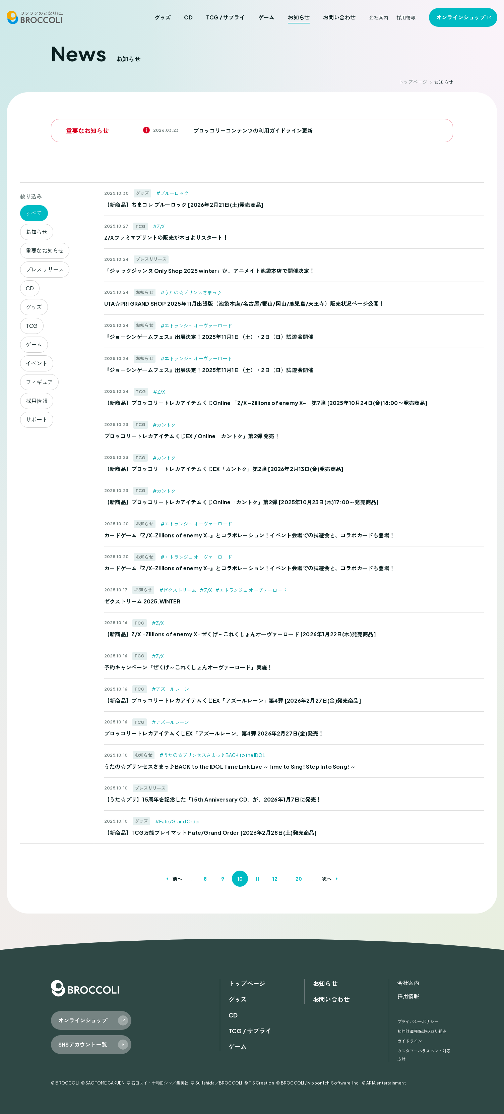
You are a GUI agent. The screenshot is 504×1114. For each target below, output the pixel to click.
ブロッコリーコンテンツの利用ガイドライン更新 (253, 130)
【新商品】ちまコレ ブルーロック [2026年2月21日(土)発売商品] (183, 204)
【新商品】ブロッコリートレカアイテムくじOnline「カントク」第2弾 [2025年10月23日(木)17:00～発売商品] (241, 502)
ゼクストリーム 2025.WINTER (142, 601)
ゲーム (266, 17)
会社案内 (378, 17)
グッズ (162, 17)
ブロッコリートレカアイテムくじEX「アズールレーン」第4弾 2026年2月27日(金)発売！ (214, 733)
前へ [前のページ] (177, 879)
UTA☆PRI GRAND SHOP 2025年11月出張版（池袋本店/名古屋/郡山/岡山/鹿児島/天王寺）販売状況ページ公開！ (244, 303)
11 (257, 879)
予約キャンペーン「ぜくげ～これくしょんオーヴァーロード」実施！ (188, 667)
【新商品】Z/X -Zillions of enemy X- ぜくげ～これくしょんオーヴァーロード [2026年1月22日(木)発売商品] (240, 634)
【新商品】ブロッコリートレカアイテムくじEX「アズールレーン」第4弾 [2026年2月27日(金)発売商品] (232, 700)
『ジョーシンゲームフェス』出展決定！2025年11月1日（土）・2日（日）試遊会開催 (208, 336)
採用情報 (406, 17)
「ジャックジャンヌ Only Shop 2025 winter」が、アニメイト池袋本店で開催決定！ (209, 270)
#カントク (164, 425)
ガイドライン (409, 1041)
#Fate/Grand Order (177, 821)
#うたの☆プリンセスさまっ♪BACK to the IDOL (212, 755)
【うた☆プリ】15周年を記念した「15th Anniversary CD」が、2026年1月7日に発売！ (212, 799)
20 (299, 879)
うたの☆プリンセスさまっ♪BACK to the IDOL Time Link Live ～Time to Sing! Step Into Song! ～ (230, 766)
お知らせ (299, 17)
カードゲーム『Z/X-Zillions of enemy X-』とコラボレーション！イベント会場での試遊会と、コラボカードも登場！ (249, 535)
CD (188, 17)
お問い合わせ (339, 17)
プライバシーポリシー (417, 1021)
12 (274, 879)
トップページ (413, 82)
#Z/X (159, 226)
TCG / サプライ (225, 17)
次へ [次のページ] (326, 879)
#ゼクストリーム (178, 590)
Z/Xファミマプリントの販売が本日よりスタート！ (166, 237)
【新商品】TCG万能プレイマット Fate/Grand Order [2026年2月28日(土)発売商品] (210, 832)
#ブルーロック (172, 193)
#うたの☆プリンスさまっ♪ (191, 292)
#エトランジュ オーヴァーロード (196, 326)
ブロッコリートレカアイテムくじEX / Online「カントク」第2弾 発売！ (192, 435)
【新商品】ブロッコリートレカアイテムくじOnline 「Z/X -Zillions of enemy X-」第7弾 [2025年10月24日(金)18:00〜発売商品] (266, 402)
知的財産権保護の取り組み (421, 1031)
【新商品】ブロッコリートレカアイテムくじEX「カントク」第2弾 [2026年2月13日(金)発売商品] (223, 468)
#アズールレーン (170, 689)
